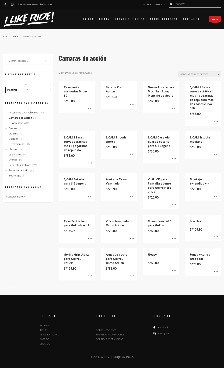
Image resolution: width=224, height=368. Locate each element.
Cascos (13, 128)
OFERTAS (215, 20)
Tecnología (15, 175)
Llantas (13, 149)
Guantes (13, 138)
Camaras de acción (20, 117)
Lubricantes (15, 154)
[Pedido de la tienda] (199, 74)
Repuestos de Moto (20, 165)
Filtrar (12, 90)
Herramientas (16, 144)
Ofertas (13, 159)
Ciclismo (13, 133)
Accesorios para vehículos (23, 112)
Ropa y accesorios (19, 170)
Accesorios (18, 123)
